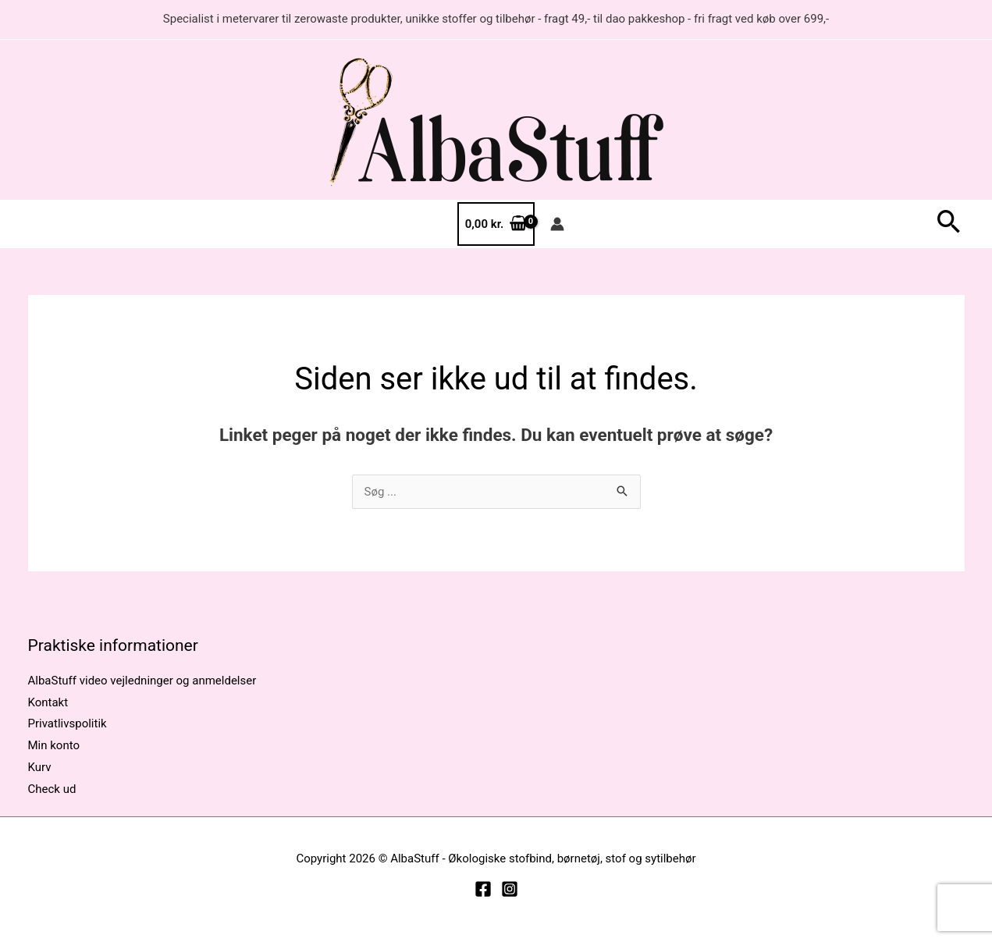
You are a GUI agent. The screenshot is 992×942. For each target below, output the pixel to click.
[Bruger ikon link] (557, 224)
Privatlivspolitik (67, 723)
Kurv (40, 767)
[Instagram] (509, 889)
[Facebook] (483, 889)
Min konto (54, 745)
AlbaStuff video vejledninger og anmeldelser (142, 681)
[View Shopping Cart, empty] (496, 224)
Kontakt (48, 702)
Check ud (52, 789)
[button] (949, 224)
